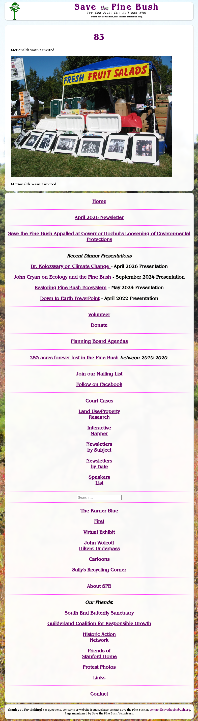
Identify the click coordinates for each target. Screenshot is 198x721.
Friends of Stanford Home (99, 653)
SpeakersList (99, 480)
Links (99, 678)
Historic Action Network (99, 637)
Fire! (99, 521)
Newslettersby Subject (99, 447)
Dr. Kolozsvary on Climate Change (70, 266)
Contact (99, 694)
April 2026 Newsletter (99, 217)
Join (81, 374)
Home (99, 201)
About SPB (99, 586)
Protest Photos (99, 667)
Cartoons (99, 559)
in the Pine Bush (89, 358)
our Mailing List (104, 374)
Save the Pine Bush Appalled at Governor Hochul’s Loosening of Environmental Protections (99, 236)
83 (99, 36)
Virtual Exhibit (99, 532)
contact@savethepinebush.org (170, 710)
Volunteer (99, 315)
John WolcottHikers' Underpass (99, 546)
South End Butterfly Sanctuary (99, 613)
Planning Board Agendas (99, 341)
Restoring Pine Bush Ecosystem (70, 288)
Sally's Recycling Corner (99, 570)
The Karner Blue (99, 511)
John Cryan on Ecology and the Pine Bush (62, 277)
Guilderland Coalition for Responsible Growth (99, 623)
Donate (99, 325)
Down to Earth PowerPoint (69, 298)
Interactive (99, 428)
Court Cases (99, 401)
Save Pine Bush (117, 7)
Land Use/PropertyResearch (99, 414)
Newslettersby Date (99, 464)
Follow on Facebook (99, 384)
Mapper (99, 434)
